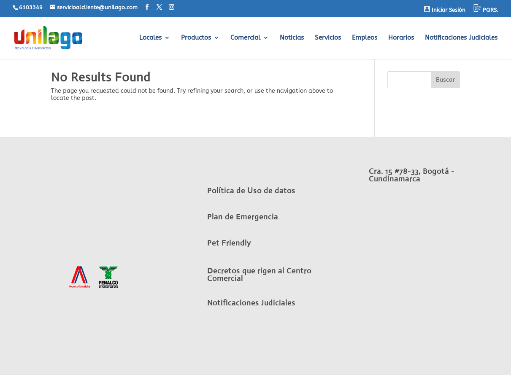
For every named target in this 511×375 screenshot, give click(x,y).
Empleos (364, 38)
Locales (150, 38)
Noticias (292, 38)
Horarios (401, 38)
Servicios (328, 38)
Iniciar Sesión (444, 9)
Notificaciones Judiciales (461, 38)
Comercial (245, 38)
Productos (196, 38)
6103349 (31, 7)
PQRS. (485, 8)
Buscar (445, 80)
